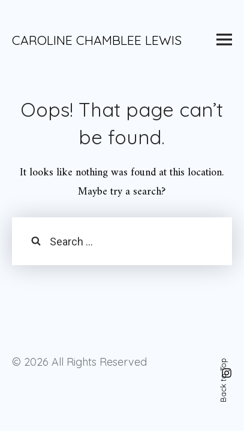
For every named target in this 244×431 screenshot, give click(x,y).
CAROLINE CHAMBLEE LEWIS (97, 40)
